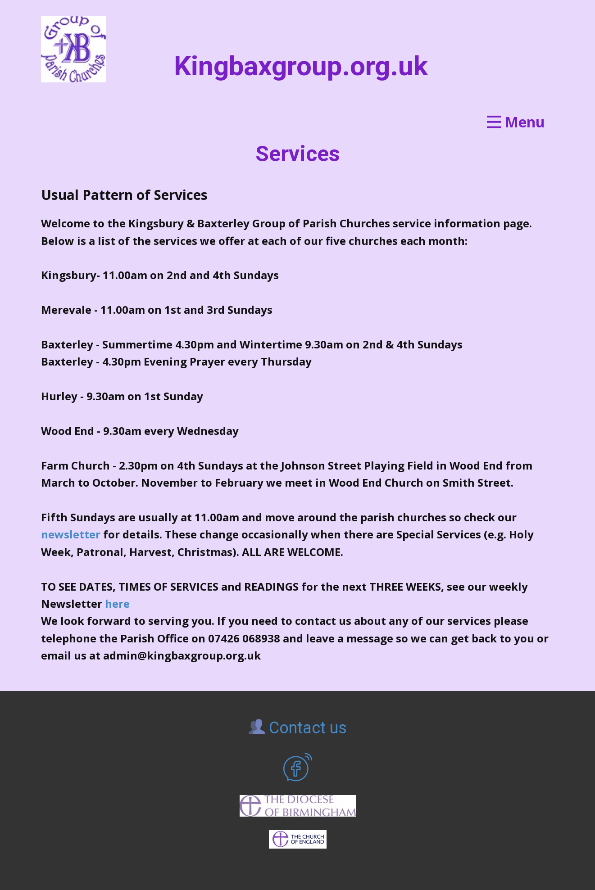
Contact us (298, 727)
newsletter (70, 534)
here (117, 603)
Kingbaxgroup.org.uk (301, 66)
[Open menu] (515, 122)
